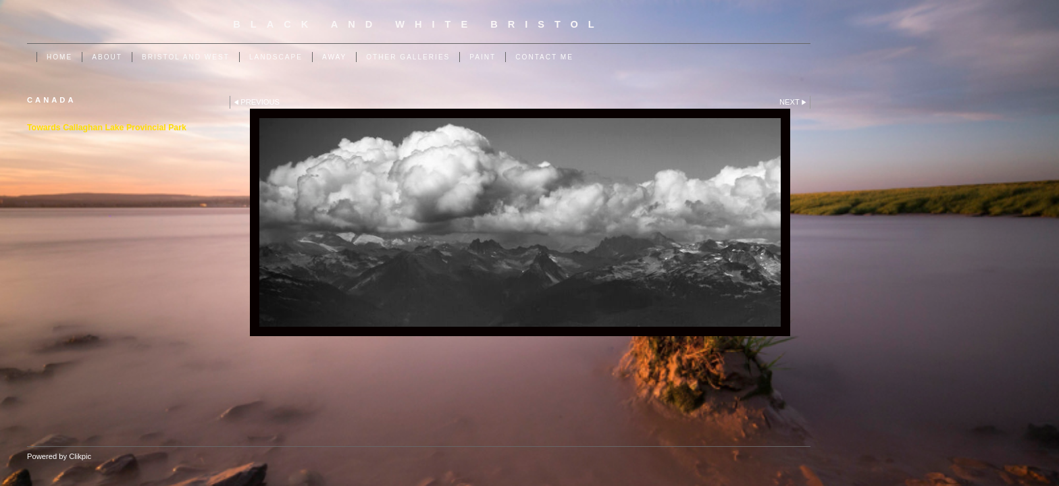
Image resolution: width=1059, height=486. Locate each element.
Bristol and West (186, 57)
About (107, 57)
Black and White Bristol (418, 24)
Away (334, 57)
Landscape (276, 57)
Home (59, 57)
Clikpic (80, 456)
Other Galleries (408, 57)
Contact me (544, 57)
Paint (482, 57)
